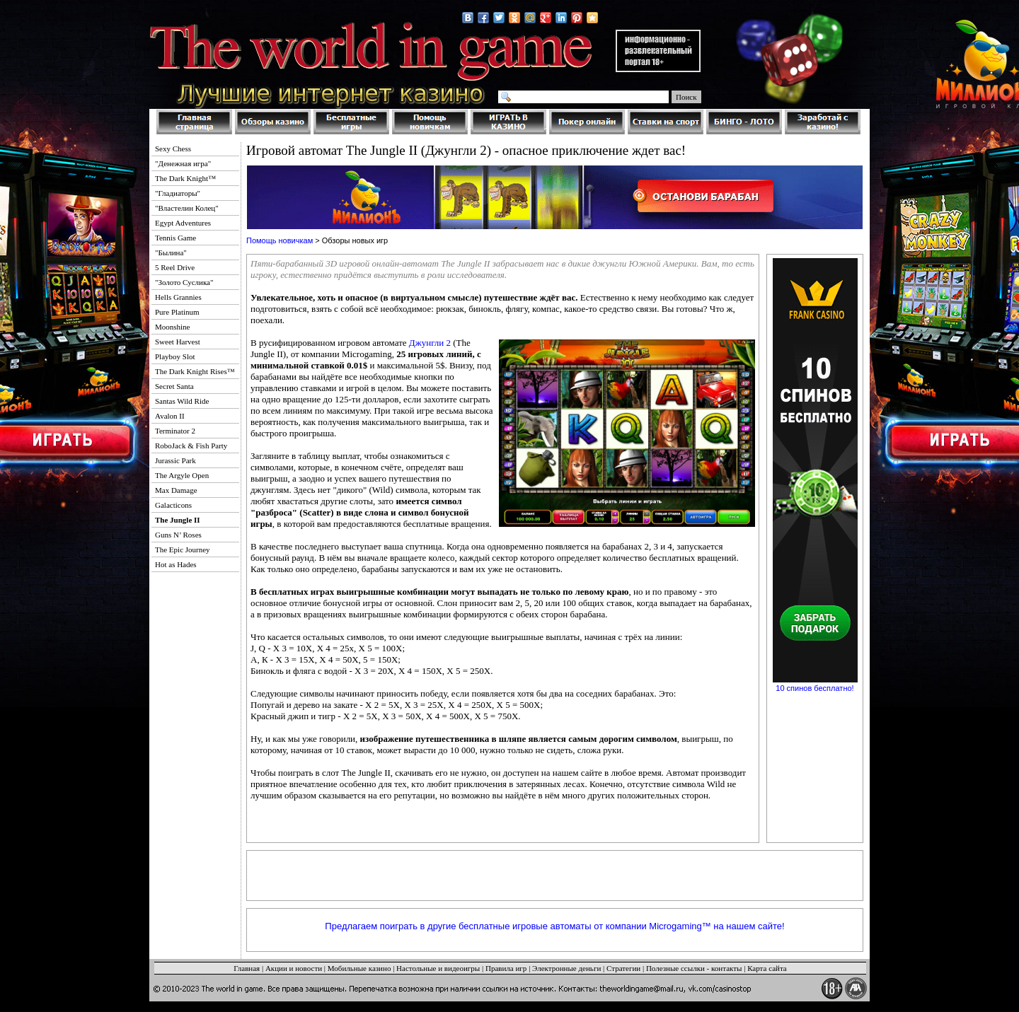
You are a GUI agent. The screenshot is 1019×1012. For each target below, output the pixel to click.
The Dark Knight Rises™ (195, 371)
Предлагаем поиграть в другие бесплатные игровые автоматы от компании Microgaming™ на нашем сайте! (554, 926)
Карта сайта (767, 968)
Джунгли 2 (430, 342)
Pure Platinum (177, 312)
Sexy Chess (173, 148)
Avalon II (170, 416)
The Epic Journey (182, 549)
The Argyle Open (182, 475)
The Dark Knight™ (185, 178)
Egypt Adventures (183, 223)
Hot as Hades (176, 564)
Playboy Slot (175, 356)
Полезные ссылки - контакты (694, 968)
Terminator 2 (175, 430)
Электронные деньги (566, 968)
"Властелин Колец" (187, 208)
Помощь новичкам (279, 240)
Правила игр (505, 968)
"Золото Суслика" (184, 282)
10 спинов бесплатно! (814, 688)
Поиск (686, 97)
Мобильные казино (359, 968)
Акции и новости (293, 968)
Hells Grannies (178, 297)
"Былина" (171, 252)
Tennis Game (175, 237)
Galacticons (173, 505)
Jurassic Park (175, 460)
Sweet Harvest (177, 341)
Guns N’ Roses (178, 534)
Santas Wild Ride (182, 401)
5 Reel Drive (175, 267)
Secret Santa (174, 386)
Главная (247, 968)
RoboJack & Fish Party (191, 445)
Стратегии (623, 968)
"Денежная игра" (183, 163)
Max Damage (176, 490)
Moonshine (172, 326)
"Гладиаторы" (177, 193)
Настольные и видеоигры (438, 968)
